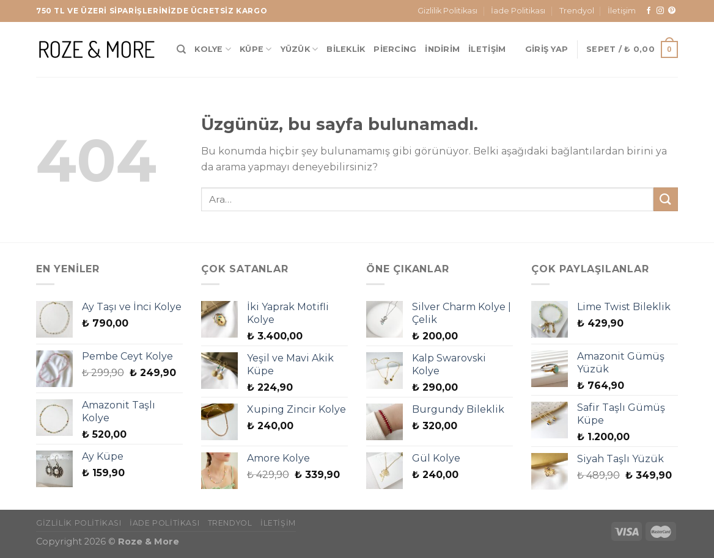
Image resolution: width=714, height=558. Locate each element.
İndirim (442, 49)
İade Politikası (518, 10)
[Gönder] (665, 199)
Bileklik (345, 49)
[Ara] (181, 49)
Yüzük (299, 49)
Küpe (255, 49)
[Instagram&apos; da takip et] (660, 11)
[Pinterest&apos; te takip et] (671, 11)
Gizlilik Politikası (447, 10)
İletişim (622, 10)
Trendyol (576, 10)
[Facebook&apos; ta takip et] (648, 11)
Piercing (395, 49)
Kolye (212, 49)
